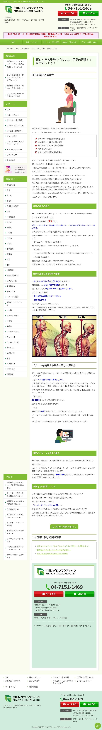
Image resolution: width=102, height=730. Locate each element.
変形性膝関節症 (13, 275)
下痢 (8, 265)
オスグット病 (12, 281)
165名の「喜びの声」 (70, 42)
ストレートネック (13, 332)
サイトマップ (12, 155)
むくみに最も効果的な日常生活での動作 (52, 554)
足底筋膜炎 (11, 286)
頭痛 (8, 211)
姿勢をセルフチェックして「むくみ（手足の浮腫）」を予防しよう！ (63, 546)
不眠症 (9, 326)
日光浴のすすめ (13, 509)
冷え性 (9, 243)
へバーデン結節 (13, 297)
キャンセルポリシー (14, 149)
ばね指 (9, 310)
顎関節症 (10, 374)
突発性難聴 (11, 217)
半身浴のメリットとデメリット (15, 532)
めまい (9, 222)
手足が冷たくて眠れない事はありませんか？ (15, 516)
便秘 (8, 259)
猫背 (8, 358)
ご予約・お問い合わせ (88, 42)
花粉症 (9, 233)
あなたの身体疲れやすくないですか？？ (15, 548)
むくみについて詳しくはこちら (64, 527)
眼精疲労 (10, 249)
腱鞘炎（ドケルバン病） (14, 303)
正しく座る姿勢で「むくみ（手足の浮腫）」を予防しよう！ (15, 77)
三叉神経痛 (11, 364)
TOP (13, 42)
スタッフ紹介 (12, 136)
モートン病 (11, 291)
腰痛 (8, 190)
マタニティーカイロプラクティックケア (15, 143)
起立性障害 (11, 369)
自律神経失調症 (13, 206)
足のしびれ (11, 353)
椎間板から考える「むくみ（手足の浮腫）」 (54, 550)
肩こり (9, 195)
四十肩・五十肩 (13, 342)
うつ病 (9, 321)
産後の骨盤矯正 (13, 316)
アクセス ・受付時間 (51, 42)
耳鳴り (9, 227)
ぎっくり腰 (11, 337)
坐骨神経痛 (11, 185)
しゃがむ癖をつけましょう (15, 540)
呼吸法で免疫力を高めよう (15, 556)
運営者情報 (11, 160)
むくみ (13, 48)
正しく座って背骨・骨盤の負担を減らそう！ (15, 494)
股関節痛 (10, 270)
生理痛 (9, 254)
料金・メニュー (32, 42)
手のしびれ (11, 347)
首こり (9, 201)
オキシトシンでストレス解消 (15, 524)
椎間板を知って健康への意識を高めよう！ (15, 502)
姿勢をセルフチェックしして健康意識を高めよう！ (15, 485)
